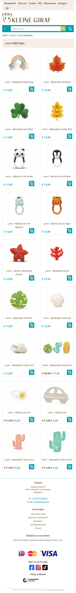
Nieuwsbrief (10, 3)
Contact (32, 3)
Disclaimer (38, 521)
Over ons (22, 3)
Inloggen (62, 3)
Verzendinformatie (38, 525)
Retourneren (50, 3)
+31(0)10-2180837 (40, 498)
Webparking (50, 590)
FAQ (40, 3)
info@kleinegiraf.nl (41, 502)
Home (5, 35)
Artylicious (60, 590)
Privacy (38, 528)
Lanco (13, 35)
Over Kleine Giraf (38, 514)
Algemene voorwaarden (38, 517)
